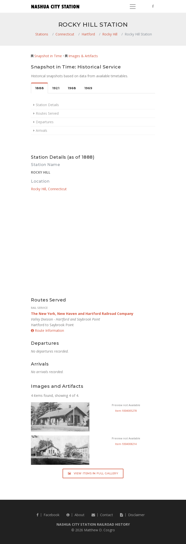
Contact (102, 514)
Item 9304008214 (126, 444)
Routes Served (47, 113)
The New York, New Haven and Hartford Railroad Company (82, 313)
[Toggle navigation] (132, 6)
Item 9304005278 (126, 410)
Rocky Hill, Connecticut (49, 189)
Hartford (88, 34)
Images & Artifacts (83, 56)
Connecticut (65, 34)
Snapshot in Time (48, 56)
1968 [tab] (72, 88)
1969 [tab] (88, 88)
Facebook (48, 514)
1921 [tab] (55, 88)
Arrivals (41, 130)
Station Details (47, 104)
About (75, 514)
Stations (41, 34)
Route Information (47, 330)
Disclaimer (132, 514)
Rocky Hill (109, 34)
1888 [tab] (39, 88)
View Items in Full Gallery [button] (93, 473)
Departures (45, 122)
